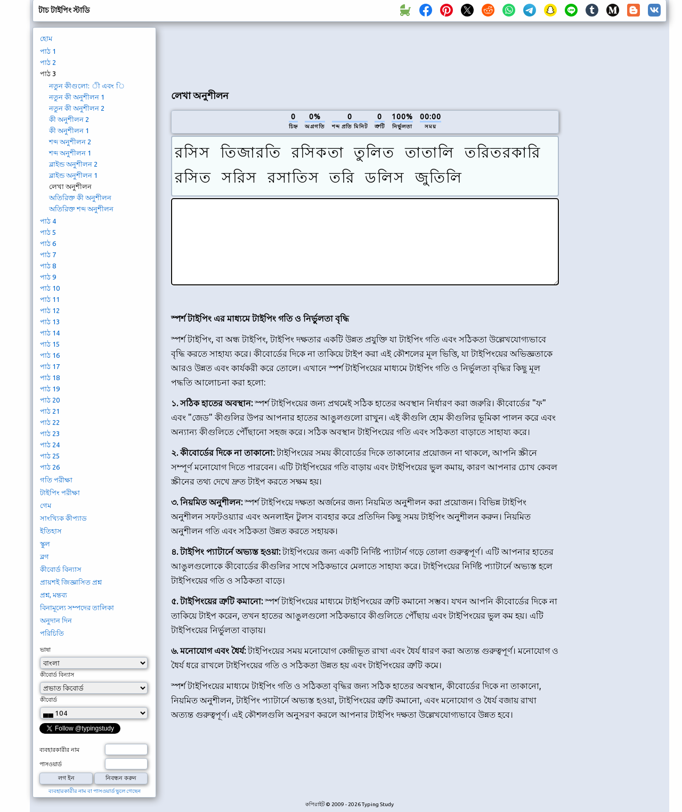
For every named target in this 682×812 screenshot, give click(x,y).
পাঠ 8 (48, 265)
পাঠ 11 (50, 299)
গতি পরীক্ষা (56, 479)
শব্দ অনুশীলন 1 (70, 153)
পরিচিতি (52, 633)
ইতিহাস (51, 531)
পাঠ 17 (50, 366)
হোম (46, 38)
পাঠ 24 (50, 444)
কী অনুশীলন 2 (69, 119)
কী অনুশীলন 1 (69, 130)
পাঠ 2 (48, 62)
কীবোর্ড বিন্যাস (61, 569)
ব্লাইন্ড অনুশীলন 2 (73, 164)
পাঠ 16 (50, 355)
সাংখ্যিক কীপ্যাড (63, 518)
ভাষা (45, 649)
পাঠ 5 (48, 232)
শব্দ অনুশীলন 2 (70, 141)
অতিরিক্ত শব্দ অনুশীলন (81, 208)
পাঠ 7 (48, 254)
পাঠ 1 (48, 51)
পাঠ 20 (50, 400)
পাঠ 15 (50, 344)
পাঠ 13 (50, 321)
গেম (45, 505)
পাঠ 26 (50, 467)
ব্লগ (44, 556)
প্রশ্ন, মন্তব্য (53, 594)
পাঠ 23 (50, 433)
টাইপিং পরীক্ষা (60, 492)
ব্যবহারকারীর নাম (59, 750)
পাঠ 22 (50, 422)
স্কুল (45, 543)
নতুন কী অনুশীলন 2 (76, 108)
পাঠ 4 (48, 221)
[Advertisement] (365, 54)
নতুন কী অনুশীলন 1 (76, 97)
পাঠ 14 (50, 333)
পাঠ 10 (50, 288)
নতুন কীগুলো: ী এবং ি (87, 85)
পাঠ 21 (50, 411)
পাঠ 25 (50, 456)
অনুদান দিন (56, 620)
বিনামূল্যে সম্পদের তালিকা (77, 607)
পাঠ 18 (50, 377)
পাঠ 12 (50, 310)
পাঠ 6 (48, 243)
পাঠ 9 (48, 277)
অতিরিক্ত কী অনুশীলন (80, 197)
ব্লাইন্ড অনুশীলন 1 (73, 175)
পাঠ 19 (50, 388)
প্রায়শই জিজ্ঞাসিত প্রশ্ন (71, 582)
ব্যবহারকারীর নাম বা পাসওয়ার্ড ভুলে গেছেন (94, 791)
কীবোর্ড (48, 699)
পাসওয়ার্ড (50, 764)
